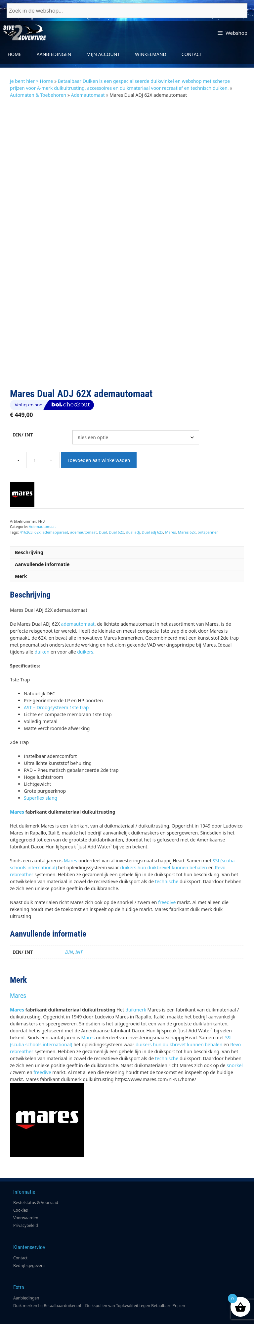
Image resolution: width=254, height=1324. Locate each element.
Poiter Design (195, 1317)
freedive (167, 854)
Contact (192, 54)
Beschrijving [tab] (29, 504)
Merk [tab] (21, 528)
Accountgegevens (29, 1290)
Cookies (20, 1162)
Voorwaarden (25, 1170)
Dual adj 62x (152, 484)
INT (78, 904)
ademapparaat (55, 484)
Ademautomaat (88, 95)
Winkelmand (150, 54)
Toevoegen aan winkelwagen (98, 412)
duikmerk (135, 961)
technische (167, 833)
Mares (170, 484)
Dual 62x (116, 484)
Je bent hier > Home (31, 81)
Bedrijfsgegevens (29, 1217)
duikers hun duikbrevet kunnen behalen (163, 819)
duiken (41, 604)
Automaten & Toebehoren (38, 95)
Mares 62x (187, 484)
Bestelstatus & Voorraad (35, 1154)
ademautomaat (83, 484)
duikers (85, 604)
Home (14, 54)
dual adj (133, 484)
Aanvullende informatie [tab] (42, 516)
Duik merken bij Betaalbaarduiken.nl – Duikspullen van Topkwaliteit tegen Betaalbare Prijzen (99, 1257)
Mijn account (103, 54)
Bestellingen (24, 1297)
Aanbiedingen (54, 54)
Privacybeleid (25, 1177)
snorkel (235, 1017)
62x (37, 484)
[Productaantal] (34, 412)
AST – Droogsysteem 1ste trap (56, 659)
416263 (26, 484)
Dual (103, 484)
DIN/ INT (23, 386)
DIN (69, 904)
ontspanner (208, 484)
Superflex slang (40, 750)
